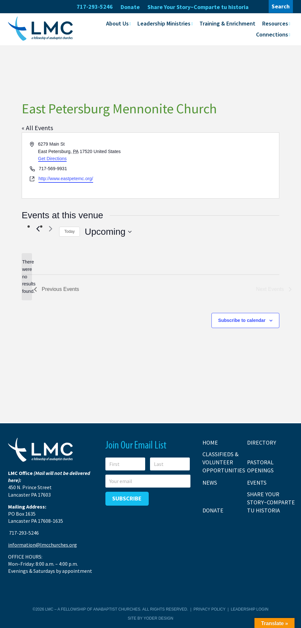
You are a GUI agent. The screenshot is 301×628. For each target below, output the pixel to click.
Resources (275, 23)
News (209, 482)
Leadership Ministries (163, 23)
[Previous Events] (38, 228)
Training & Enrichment (227, 23)
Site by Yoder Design (150, 618)
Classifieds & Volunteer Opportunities (223, 462)
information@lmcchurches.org (42, 544)
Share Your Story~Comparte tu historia (198, 7)
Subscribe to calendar (241, 320)
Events (256, 482)
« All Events (37, 128)
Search (281, 6)
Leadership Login (249, 609)
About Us (117, 23)
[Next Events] (50, 228)
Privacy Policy (210, 609)
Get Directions (52, 158)
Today (69, 231)
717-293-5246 (95, 6)
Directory (261, 442)
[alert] (27, 276)
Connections (272, 34)
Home (210, 442)
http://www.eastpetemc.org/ (65, 178)
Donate (130, 7)
